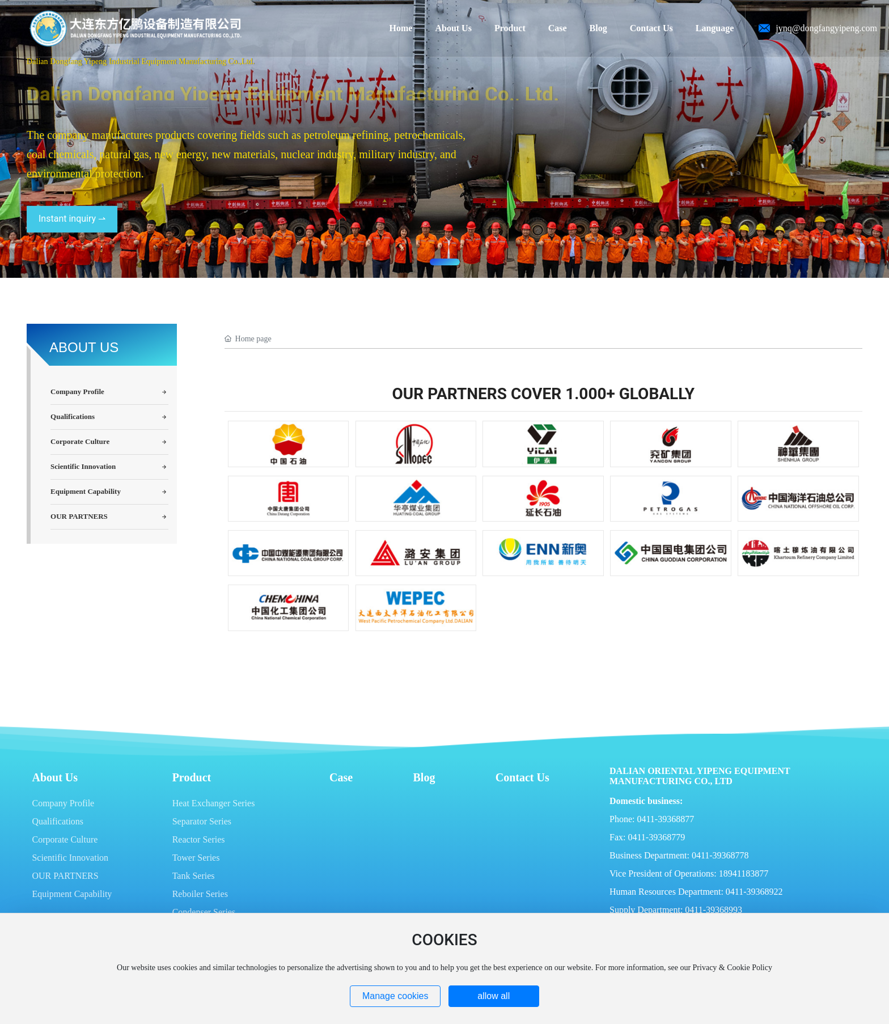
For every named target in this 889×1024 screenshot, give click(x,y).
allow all (493, 996)
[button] (445, 262)
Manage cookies (395, 996)
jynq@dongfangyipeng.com (826, 28)
